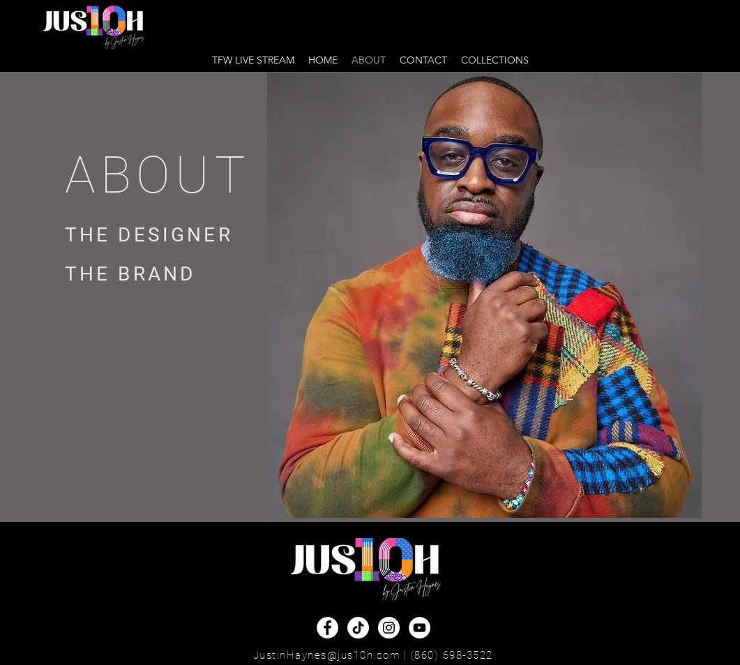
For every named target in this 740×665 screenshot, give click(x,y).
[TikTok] (358, 627)
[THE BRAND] (154, 274)
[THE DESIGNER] (154, 235)
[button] (495, 60)
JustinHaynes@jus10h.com (326, 655)
